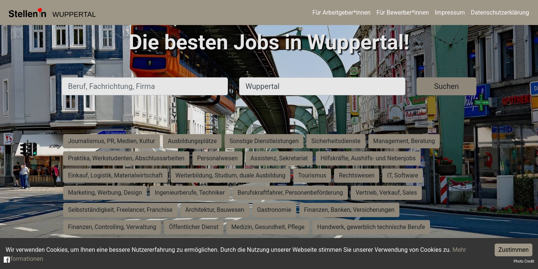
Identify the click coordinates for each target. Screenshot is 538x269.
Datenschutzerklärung (500, 12)
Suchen (446, 86)
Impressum (450, 12)
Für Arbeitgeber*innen (341, 12)
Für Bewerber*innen (403, 12)
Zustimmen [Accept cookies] (513, 249)
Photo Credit (524, 261)
